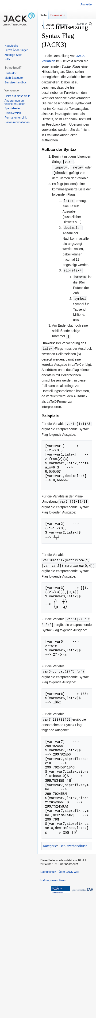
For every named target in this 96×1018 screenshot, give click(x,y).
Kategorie (50, 841)
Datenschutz (48, 867)
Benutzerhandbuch (73, 841)
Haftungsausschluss (52, 875)
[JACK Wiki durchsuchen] (84, 24)
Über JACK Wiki (69, 867)
